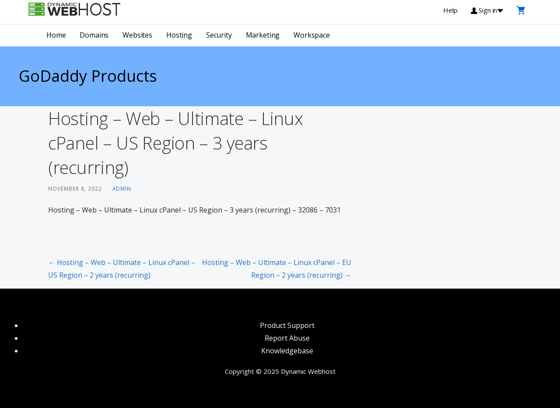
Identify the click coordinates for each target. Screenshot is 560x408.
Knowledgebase (287, 351)
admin (121, 188)
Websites (137, 35)
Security (219, 35)
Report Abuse (287, 338)
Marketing (263, 35)
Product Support (287, 325)
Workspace (312, 35)
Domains (94, 35)
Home (56, 35)
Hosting (179, 35)
